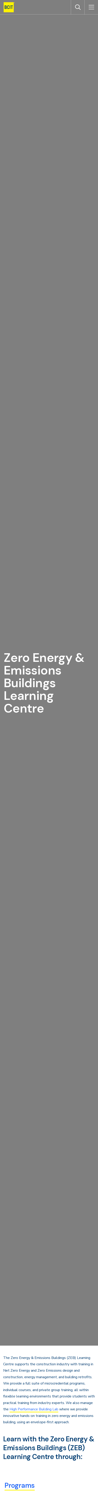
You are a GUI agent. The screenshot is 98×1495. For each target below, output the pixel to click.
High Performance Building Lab (34, 1409)
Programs (20, 1485)
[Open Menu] (91, 7)
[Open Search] (77, 7)
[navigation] (11, 7)
